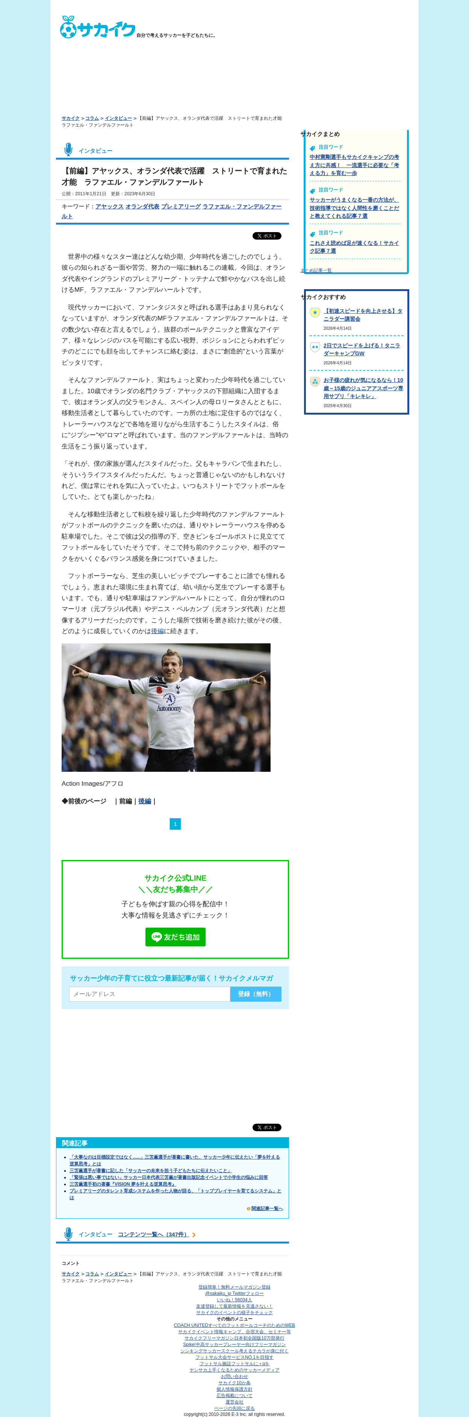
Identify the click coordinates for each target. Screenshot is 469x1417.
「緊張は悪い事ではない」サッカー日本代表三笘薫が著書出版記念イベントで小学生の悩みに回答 (169, 1177)
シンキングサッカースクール (234, 1351)
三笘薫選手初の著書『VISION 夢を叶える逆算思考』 (123, 1184)
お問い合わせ (234, 1376)
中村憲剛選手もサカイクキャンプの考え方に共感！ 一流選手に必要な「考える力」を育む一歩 (354, 165)
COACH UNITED (234, 1325)
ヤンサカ (234, 1370)
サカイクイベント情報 (234, 1331)
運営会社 (234, 1402)
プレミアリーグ (181, 206)
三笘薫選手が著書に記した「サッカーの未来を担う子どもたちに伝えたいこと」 (151, 1170)
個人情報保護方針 (234, 1389)
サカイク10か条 (234, 1382)
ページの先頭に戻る (234, 1408)
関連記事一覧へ (267, 1208)
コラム (92, 118)
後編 (157, 631)
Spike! (234, 1344)
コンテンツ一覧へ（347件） (153, 1234)
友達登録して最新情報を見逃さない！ (234, 1306)
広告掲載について (234, 1395)
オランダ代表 (142, 206)
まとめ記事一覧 (316, 270)
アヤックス (109, 206)
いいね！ (234, 1299)
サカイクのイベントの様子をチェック (234, 1312)
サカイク (71, 118)
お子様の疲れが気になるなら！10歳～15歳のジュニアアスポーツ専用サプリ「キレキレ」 (363, 388)
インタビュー (118, 118)
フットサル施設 (235, 1363)
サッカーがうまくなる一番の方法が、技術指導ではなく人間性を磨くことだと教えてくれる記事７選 (354, 208)
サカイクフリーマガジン (234, 1338)
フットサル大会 (234, 1357)
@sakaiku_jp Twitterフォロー (234, 1293)
